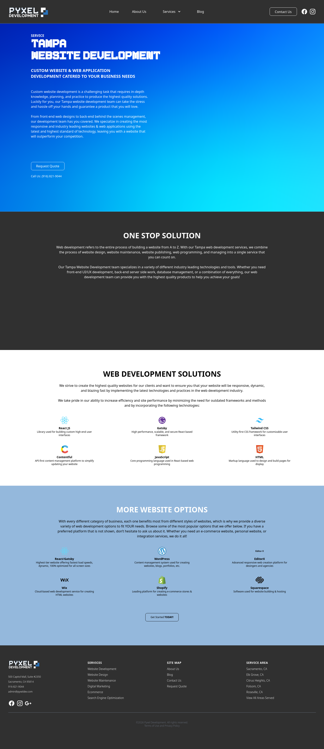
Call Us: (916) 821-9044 (46, 176)
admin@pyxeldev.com (20, 691)
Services (172, 11)
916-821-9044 (16, 686)
